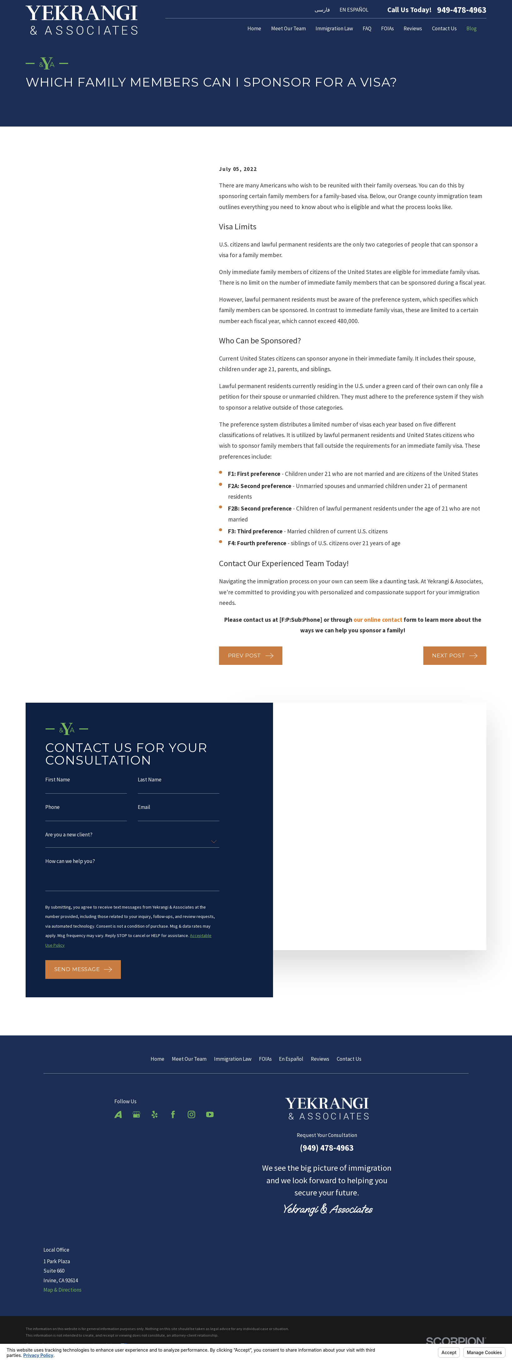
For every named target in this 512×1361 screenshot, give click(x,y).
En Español (291, 1058)
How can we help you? (70, 863)
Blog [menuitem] (471, 28)
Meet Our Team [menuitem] (288, 28)
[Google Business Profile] (136, 1114)
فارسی (322, 9)
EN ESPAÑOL (354, 9)
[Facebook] (173, 1114)
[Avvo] (118, 1114)
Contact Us (349, 1058)
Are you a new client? (68, 837)
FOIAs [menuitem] (387, 28)
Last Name (150, 782)
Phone (52, 809)
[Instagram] (191, 1114)
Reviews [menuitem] (413, 28)
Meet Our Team (189, 1058)
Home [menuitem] (254, 28)
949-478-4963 (461, 10)
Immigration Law (232, 1058)
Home (157, 1058)
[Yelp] (154, 1114)
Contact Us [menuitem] (444, 28)
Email (144, 809)
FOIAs (265, 1058)
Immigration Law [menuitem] (334, 28)
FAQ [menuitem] (367, 28)
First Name (57, 782)
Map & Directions (62, 1289)
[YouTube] (210, 1114)
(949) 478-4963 (327, 1147)
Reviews (320, 1058)
